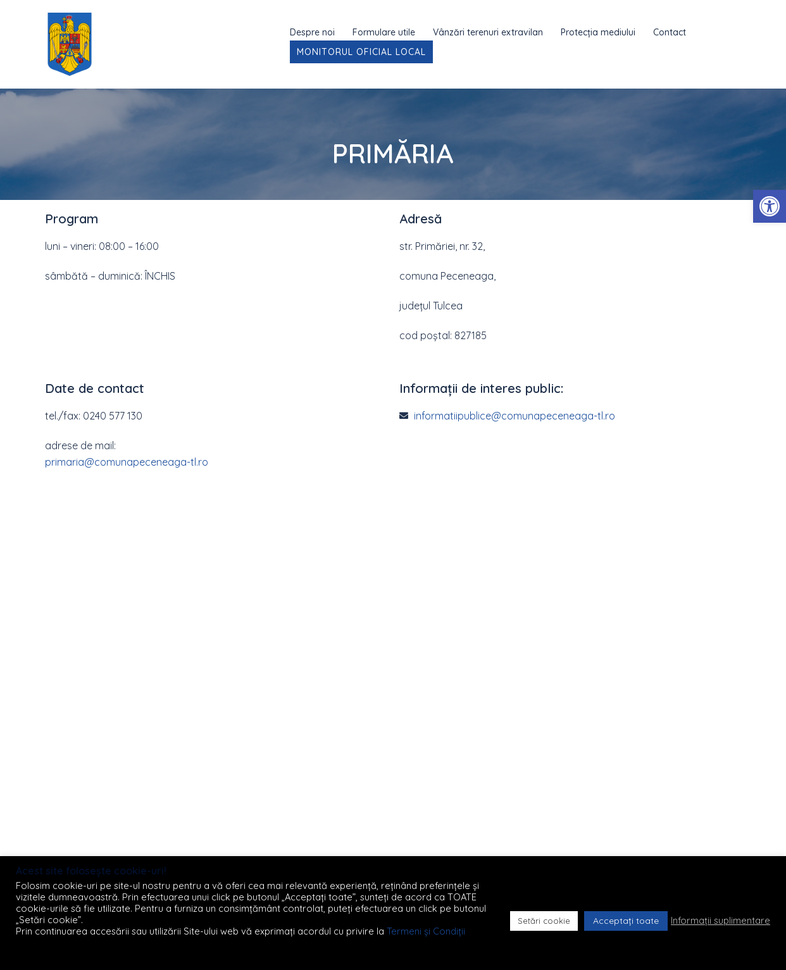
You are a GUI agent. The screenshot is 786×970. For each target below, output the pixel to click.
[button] (769, 206)
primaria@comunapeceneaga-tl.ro (126, 462)
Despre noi (312, 32)
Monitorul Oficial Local (361, 52)
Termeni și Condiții (426, 931)
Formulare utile (383, 32)
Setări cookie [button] (544, 921)
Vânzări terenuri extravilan (488, 32)
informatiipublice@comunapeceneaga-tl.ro (514, 415)
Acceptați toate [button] (626, 920)
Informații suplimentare (720, 920)
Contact (669, 32)
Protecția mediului (598, 32)
